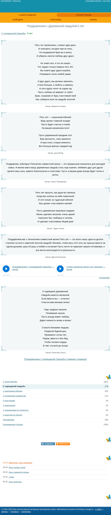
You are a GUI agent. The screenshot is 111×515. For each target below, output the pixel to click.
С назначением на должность (16, 410)
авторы (4, 512)
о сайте (98, 509)
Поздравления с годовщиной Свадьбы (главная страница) (55, 359)
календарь (18, 20)
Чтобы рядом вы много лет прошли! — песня (85, 268)
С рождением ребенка (12, 391)
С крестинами (9, 401)
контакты (14, 512)
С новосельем (9, 405)
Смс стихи (106, 1)
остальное (104, 277)
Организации (8, 420)
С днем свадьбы (10, 382)
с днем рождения (27, 15)
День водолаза (15, 482)
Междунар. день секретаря (20, 463)
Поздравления (6, 1)
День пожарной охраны (19, 472)
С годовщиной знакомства (14, 396)
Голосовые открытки (93, 1)
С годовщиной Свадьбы (13, 33)
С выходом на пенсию (12, 415)
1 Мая (11, 477)
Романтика (17, 1)
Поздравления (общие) (13, 424)
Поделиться (64, 444)
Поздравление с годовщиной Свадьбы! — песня (33, 268)
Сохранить (49, 444)
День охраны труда (17, 467)
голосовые (55, 20)
